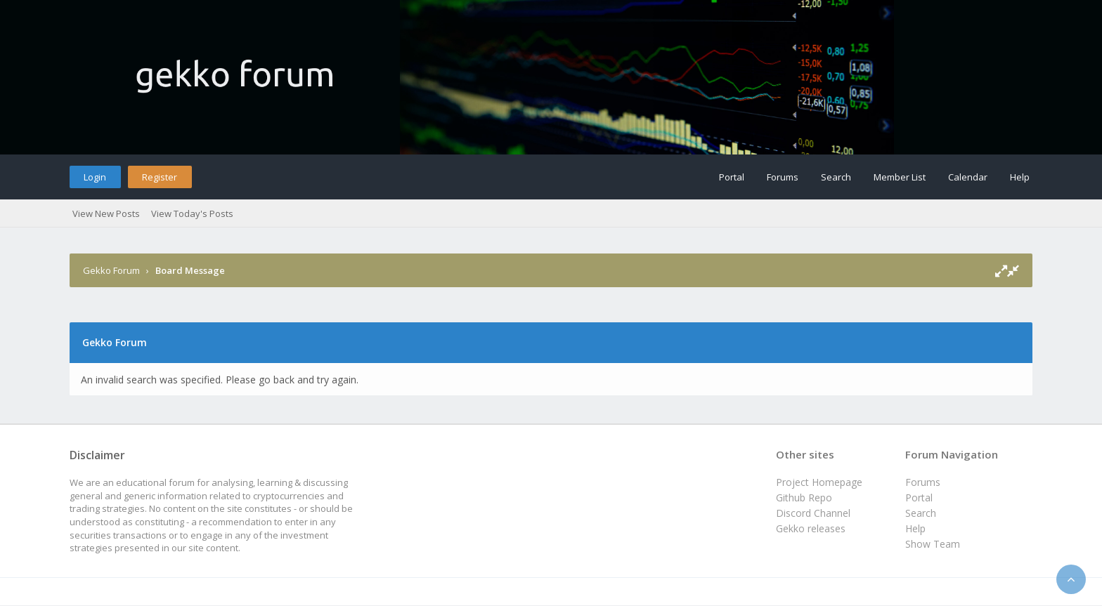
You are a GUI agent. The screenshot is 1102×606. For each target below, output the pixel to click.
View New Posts (106, 213)
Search (836, 177)
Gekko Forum (111, 270)
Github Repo (804, 497)
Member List (900, 177)
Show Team (932, 544)
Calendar (967, 177)
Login (95, 177)
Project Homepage (819, 482)
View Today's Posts (192, 213)
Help (1020, 177)
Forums (782, 177)
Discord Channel (813, 513)
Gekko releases (810, 528)
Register (159, 177)
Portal (731, 177)
